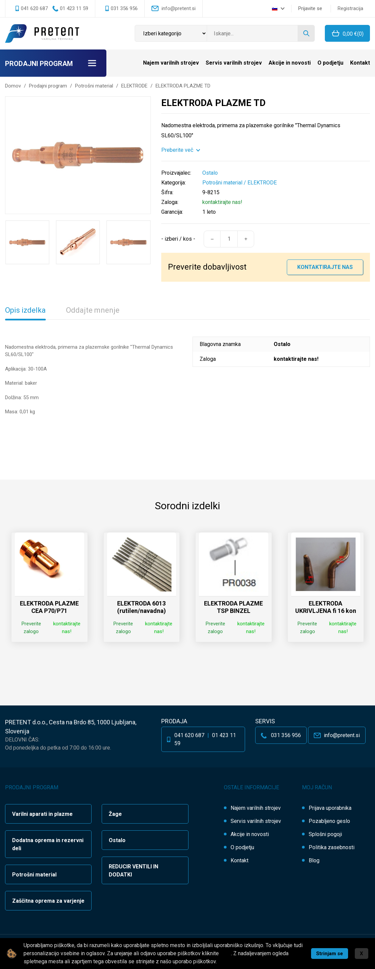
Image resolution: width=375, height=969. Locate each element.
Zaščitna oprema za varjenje (48, 901)
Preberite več (177, 150)
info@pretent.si (179, 8)
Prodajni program (39, 64)
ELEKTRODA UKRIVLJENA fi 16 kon (325, 607)
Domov (13, 86)
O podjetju (330, 63)
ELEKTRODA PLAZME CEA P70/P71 (49, 607)
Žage (115, 814)
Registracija (350, 8)
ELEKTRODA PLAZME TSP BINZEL (233, 607)
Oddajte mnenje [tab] (93, 310)
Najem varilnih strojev (171, 63)
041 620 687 (34, 8)
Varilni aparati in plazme (42, 814)
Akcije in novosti (290, 63)
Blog (314, 860)
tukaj (225, 953)
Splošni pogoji (325, 834)
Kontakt (360, 63)
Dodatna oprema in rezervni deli (47, 844)
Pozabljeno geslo (329, 821)
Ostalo (117, 840)
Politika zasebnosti (331, 847)
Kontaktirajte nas (325, 267)
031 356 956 (124, 8)
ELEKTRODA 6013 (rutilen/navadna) (141, 607)
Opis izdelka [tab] (25, 310)
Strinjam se (329, 953)
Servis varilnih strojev (234, 63)
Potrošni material (222, 182)
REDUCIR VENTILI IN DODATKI (133, 870)
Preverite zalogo (31, 627)
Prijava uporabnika (330, 808)
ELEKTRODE (262, 182)
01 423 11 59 (74, 8)
